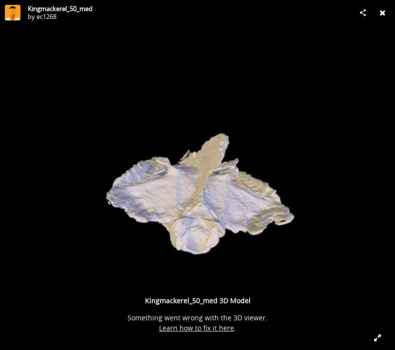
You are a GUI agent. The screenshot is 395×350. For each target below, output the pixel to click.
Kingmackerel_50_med (60, 8)
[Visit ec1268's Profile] (12, 12)
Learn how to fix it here (196, 327)
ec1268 (46, 16)
